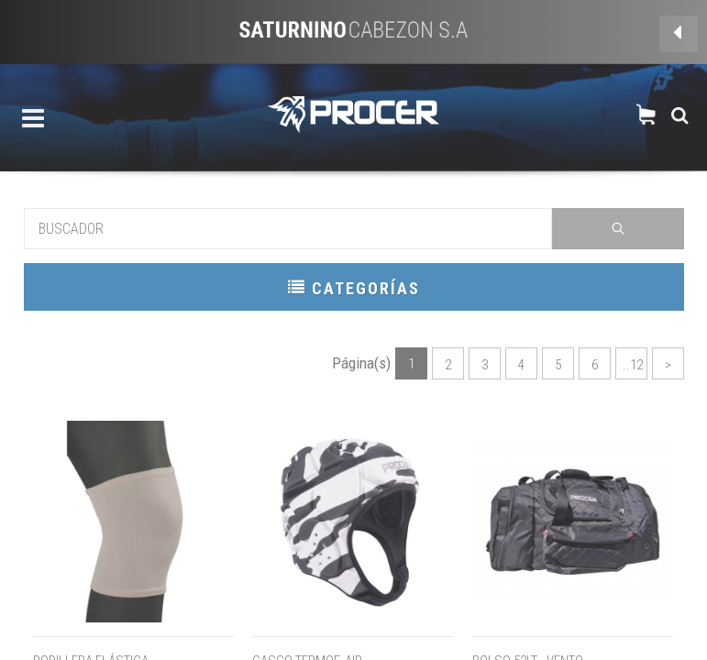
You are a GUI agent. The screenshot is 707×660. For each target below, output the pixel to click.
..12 (633, 365)
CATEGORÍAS (354, 287)
